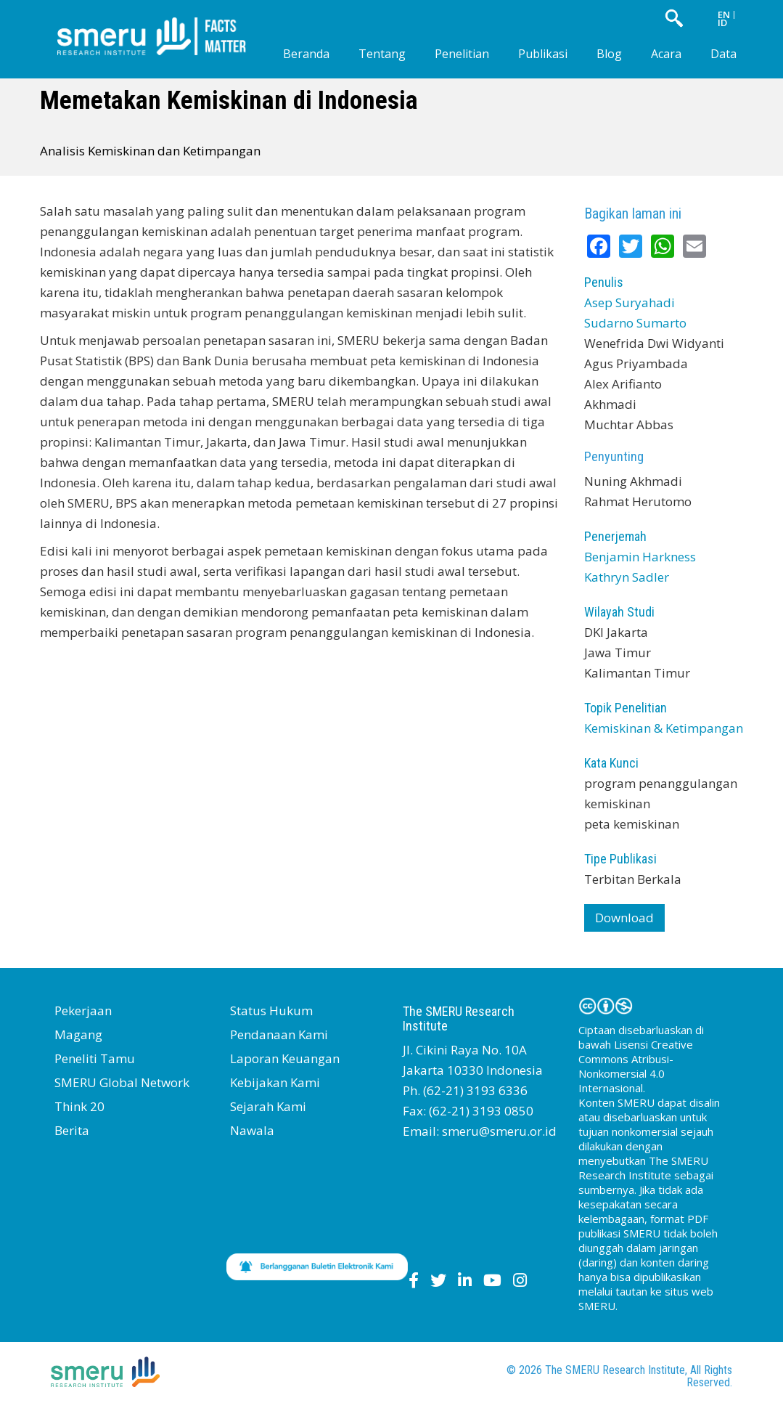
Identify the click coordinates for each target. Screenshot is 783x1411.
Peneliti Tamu (94, 1058)
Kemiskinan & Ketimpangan (663, 728)
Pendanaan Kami (279, 1034)
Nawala (252, 1130)
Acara (666, 54)
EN (724, 14)
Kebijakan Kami (275, 1082)
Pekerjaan (83, 1010)
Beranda (306, 54)
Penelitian (462, 54)
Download (624, 917)
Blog (609, 54)
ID (722, 22)
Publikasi (542, 54)
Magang (78, 1034)
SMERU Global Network (121, 1082)
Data (723, 54)
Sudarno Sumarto (635, 322)
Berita (71, 1130)
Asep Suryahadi (629, 302)
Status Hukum (271, 1010)
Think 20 (79, 1106)
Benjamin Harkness (640, 556)
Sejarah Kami (268, 1106)
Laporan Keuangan (285, 1058)
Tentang (382, 54)
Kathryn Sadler (626, 577)
